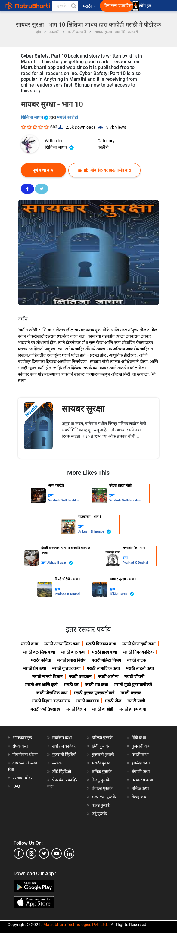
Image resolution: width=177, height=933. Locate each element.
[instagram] (31, 853)
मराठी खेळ (113, 700)
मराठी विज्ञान (76, 709)
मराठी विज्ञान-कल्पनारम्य (51, 700)
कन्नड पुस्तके (101, 805)
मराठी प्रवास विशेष (71, 660)
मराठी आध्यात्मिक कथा (62, 643)
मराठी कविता (41, 660)
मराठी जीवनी (134, 676)
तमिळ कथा (140, 788)
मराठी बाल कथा (73, 652)
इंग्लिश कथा (141, 763)
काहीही (103, 147)
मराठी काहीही (67, 117)
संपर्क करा (20, 746)
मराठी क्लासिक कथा (39, 652)
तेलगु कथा (140, 796)
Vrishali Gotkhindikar (64, 500)
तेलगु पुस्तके (101, 779)
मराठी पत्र (71, 684)
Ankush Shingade (94, 531)
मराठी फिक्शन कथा (101, 643)
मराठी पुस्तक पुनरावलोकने (94, 692)
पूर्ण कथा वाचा (43, 170)
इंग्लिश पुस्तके (102, 737)
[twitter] (44, 853)
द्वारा (50, 495)
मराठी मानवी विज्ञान (47, 676)
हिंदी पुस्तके (100, 746)
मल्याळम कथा (142, 779)
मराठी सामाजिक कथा (103, 668)
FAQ (16, 786)
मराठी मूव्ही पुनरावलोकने (133, 684)
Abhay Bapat (60, 563)
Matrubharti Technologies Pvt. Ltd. (75, 924)
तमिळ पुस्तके (102, 771)
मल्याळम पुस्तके (104, 796)
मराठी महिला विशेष (106, 660)
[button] (73, 6)
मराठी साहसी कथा (140, 668)
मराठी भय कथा (96, 684)
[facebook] (19, 853)
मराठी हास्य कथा (104, 652)
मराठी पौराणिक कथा (52, 692)
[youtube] (56, 853)
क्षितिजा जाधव (35, 117)
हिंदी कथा (139, 737)
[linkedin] (69, 853)
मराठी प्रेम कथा (34, 668)
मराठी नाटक (136, 660)
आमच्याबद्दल (22, 737)
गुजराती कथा (142, 746)
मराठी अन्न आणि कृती (41, 684)
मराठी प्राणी (136, 700)
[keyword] (65, 6)
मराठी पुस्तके (101, 763)
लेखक (57, 763)
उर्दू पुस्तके (99, 813)
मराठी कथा (29, 643)
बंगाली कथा (141, 771)
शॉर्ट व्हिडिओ (61, 771)
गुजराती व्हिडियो (64, 754)
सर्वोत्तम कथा (62, 737)
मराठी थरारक (130, 692)
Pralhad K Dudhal (135, 563)
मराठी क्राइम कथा (132, 709)
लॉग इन (146, 6)
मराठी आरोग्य (108, 676)
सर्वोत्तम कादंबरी (64, 746)
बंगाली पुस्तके (102, 788)
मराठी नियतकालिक (138, 652)
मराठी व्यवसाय (87, 700)
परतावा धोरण (23, 777)
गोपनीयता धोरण (25, 754)
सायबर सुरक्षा (83, 408)
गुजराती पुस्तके (103, 754)
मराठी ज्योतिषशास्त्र (45, 709)
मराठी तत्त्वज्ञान (80, 676)
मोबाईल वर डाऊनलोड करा (104, 170)
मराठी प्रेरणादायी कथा (139, 643)
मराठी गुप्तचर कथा (66, 668)
